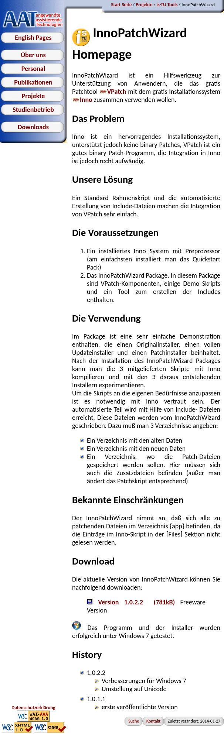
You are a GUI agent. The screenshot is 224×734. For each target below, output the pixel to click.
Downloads (33, 127)
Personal (33, 69)
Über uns (33, 55)
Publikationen (33, 82)
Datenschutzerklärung (33, 707)
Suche (133, 721)
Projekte (33, 96)
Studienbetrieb (33, 110)
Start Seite (121, 4)
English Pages (33, 38)
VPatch (112, 92)
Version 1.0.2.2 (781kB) (131, 602)
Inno (82, 100)
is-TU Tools (166, 4)
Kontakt (153, 721)
